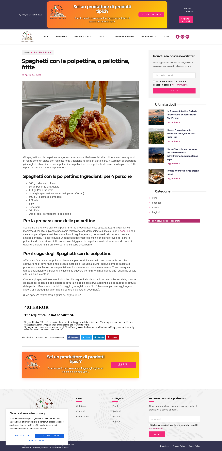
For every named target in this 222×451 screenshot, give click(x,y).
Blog (166, 37)
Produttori (149, 36)
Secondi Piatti (83, 36)
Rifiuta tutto (50, 436)
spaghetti (175, 221)
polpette (165, 221)
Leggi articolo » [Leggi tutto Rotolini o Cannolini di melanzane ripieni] (173, 178)
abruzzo (156, 221)
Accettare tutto (37, 440)
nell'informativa (179, 85)
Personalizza (22, 436)
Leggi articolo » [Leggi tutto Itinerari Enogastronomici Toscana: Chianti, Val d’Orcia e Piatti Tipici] (173, 141)
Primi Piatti (61, 37)
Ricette (103, 37)
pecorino (125, 231)
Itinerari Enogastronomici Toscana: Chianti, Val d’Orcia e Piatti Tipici (181, 133)
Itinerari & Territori (124, 37)
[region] (37, 427)
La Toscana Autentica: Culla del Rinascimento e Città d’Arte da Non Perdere (182, 114)
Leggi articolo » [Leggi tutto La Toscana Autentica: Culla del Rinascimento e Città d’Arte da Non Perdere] (173, 122)
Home (45, 37)
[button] (73, 337)
